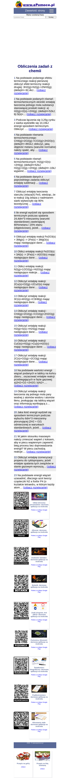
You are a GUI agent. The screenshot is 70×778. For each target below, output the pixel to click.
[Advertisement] (35, 43)
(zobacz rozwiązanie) (39, 114)
